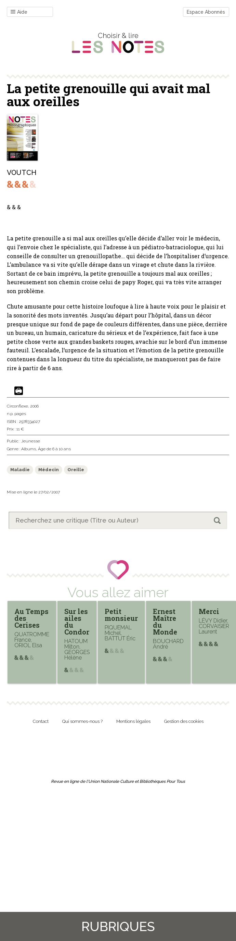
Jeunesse (30, 441)
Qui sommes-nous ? (82, 721)
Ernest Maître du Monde (165, 621)
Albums (28, 449)
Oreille (75, 469)
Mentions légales (133, 721)
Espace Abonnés (206, 12)
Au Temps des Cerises (31, 618)
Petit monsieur (121, 615)
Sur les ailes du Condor (76, 621)
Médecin (48, 469)
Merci (209, 611)
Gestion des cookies (184, 721)
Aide (19, 12)
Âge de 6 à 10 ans (54, 449)
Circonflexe (17, 406)
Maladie (20, 469)
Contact (41, 721)
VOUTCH (21, 172)
